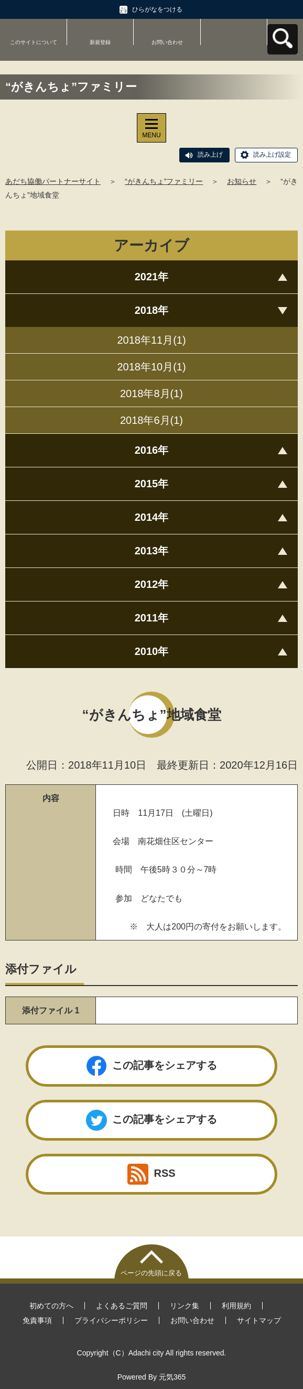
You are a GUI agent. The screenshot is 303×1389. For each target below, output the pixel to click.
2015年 (152, 483)
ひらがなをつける (157, 9)
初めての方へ (51, 1305)
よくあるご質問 (121, 1305)
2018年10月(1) (151, 367)
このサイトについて (33, 42)
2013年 (152, 550)
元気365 (172, 1377)
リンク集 (184, 1305)
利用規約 (236, 1305)
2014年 (152, 517)
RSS (151, 1174)
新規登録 (100, 42)
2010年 (152, 651)
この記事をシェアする (151, 1066)
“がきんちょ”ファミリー (164, 181)
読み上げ (210, 154)
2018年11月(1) (151, 340)
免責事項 (37, 1320)
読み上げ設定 (272, 154)
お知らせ (241, 181)
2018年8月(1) (151, 393)
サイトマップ (259, 1320)
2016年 (152, 450)
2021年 (152, 276)
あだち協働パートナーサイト (53, 181)
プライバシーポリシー (111, 1320)
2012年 (152, 584)
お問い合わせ (167, 42)
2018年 (152, 310)
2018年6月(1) (151, 420)
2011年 (152, 618)
